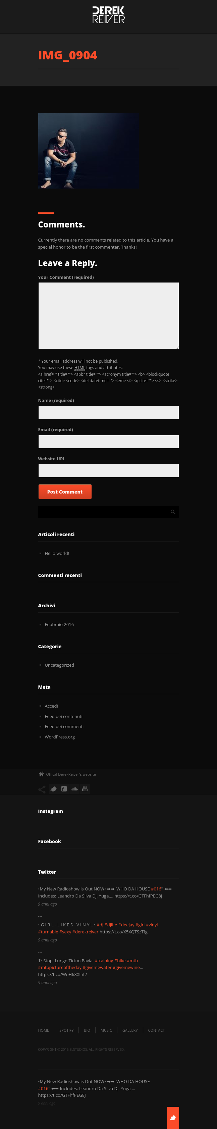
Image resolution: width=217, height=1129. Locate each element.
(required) (66, 277)
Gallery (130, 1030)
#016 (156, 889)
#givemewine (126, 967)
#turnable (48, 932)
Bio (87, 1030)
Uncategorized (59, 665)
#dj (100, 925)
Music (106, 1030)
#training (104, 961)
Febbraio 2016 (59, 624)
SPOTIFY (66, 1030)
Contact (156, 1030)
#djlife (110, 925)
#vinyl (152, 925)
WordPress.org (60, 737)
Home (43, 1030)
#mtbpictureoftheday (60, 967)
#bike (120, 961)
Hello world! (57, 553)
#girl (140, 925)
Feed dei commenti (64, 726)
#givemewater (97, 967)
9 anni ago (47, 904)
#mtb (132, 961)
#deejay (126, 925)
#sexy (65, 932)
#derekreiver (85, 932)
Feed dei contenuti (64, 716)
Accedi (51, 706)
